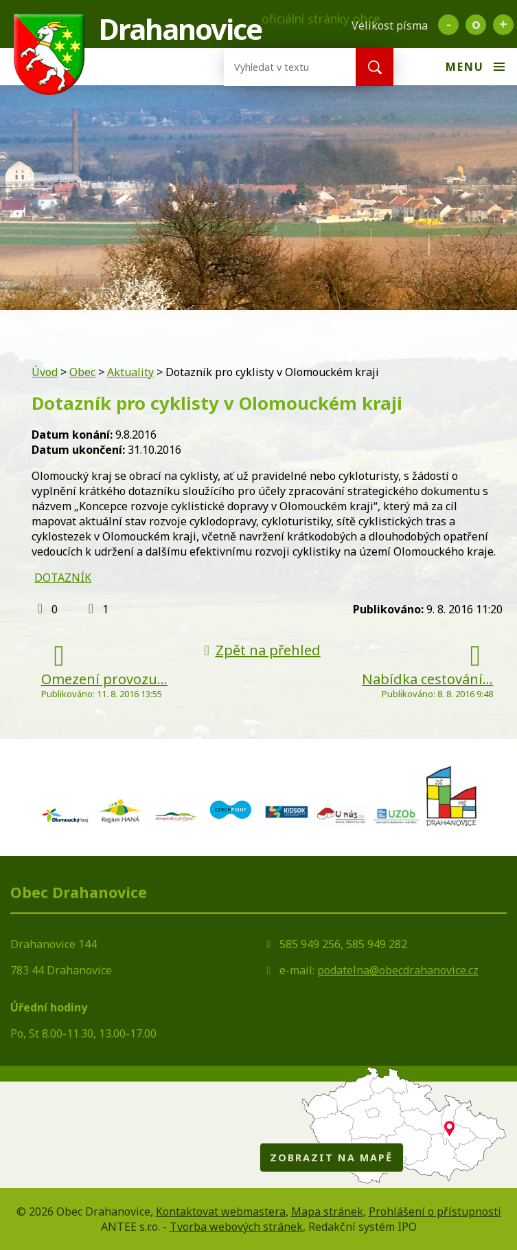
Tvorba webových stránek (236, 1226)
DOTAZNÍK (62, 577)
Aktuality (130, 372)
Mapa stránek (327, 1211)
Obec (82, 372)
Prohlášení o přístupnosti (435, 1211)
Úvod (45, 372)
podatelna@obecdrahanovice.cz (398, 970)
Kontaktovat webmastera (221, 1211)
